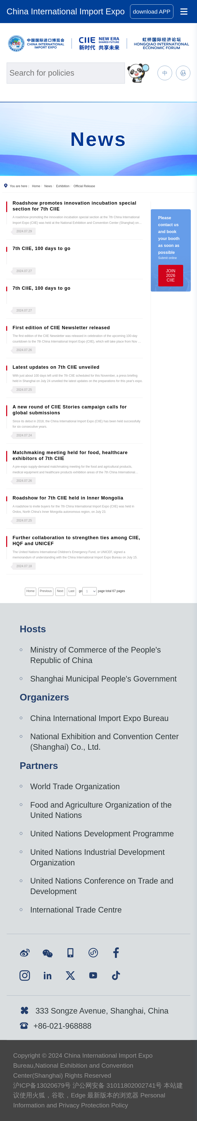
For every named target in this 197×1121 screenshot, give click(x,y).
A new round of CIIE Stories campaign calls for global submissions (70, 409)
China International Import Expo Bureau (99, 718)
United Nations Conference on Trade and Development (101, 886)
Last (71, 591)
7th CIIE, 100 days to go (42, 248)
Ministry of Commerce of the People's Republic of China (95, 655)
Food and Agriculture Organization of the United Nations (101, 810)
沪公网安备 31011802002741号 (117, 1085)
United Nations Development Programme (102, 833)
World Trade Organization (75, 786)
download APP (151, 11)
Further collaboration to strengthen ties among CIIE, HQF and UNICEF (76, 540)
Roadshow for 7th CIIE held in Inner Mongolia (68, 498)
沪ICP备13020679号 (42, 1085)
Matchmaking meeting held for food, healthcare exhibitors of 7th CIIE (70, 455)
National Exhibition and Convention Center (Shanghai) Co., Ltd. (104, 742)
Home (36, 186)
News (48, 186)
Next (60, 591)
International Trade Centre (76, 909)
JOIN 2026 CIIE (170, 275)
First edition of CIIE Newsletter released (61, 327)
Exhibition (63, 186)
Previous (46, 591)
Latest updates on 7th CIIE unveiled (56, 367)
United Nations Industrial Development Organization (97, 857)
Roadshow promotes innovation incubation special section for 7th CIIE (74, 206)
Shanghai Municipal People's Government (103, 678)
